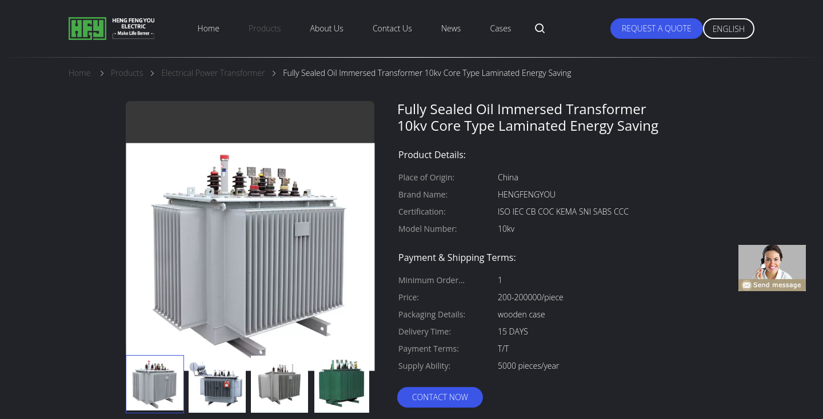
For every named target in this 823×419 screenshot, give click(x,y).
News (451, 28)
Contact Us (392, 28)
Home (208, 28)
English (729, 28)
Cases (501, 28)
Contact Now (440, 397)
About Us (326, 28)
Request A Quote (657, 28)
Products (265, 28)
